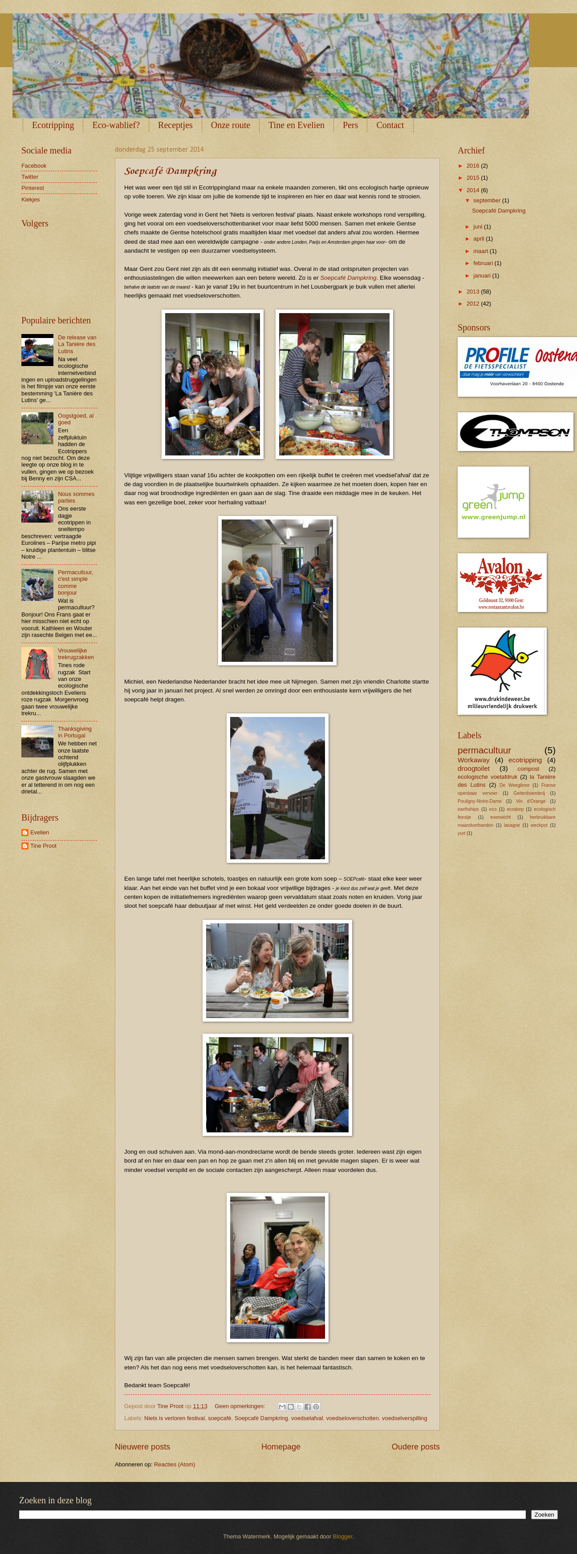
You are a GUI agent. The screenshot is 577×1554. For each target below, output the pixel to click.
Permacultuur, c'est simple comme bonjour (75, 582)
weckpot (539, 825)
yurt (461, 833)
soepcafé (219, 1418)
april (479, 238)
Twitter (29, 176)
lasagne (512, 825)
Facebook (34, 165)
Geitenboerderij (528, 793)
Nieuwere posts (142, 1446)
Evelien (39, 832)
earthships (468, 809)
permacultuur (484, 750)
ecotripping (525, 760)
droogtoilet (474, 768)
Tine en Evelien (296, 125)
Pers (350, 125)
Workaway (474, 760)
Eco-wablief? (116, 125)
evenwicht (500, 817)
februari (483, 263)
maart (481, 251)
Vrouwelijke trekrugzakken (76, 653)
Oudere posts (416, 1446)
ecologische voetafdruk (487, 776)
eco (493, 809)
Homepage (281, 1446)
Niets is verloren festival (174, 1418)
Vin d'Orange (531, 801)
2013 (474, 291)
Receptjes (175, 125)
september (487, 200)
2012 (474, 303)
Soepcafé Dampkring (170, 171)
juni (478, 226)
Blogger (343, 1536)
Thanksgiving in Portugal (75, 732)
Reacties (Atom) (174, 1464)
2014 (474, 190)
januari (482, 275)
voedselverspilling (404, 1418)
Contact (390, 125)
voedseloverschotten (352, 1418)
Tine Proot (43, 845)
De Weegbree (514, 785)
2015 (474, 177)
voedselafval (307, 1418)
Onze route (230, 125)
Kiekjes (30, 199)
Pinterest (32, 188)
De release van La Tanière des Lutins (77, 344)
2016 (474, 165)
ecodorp (515, 809)
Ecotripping (53, 125)
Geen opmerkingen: (241, 1406)
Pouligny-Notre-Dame (480, 801)
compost (529, 768)
